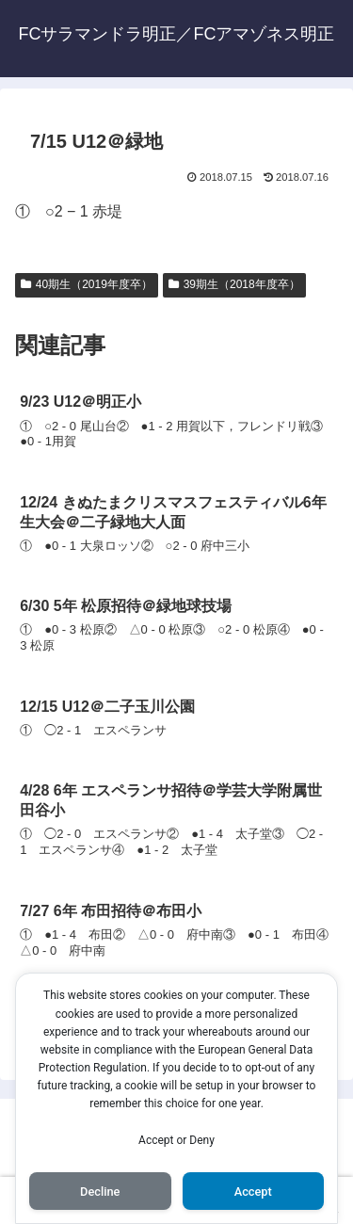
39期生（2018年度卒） (234, 284)
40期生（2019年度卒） (86, 284)
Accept (253, 1191)
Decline (100, 1191)
